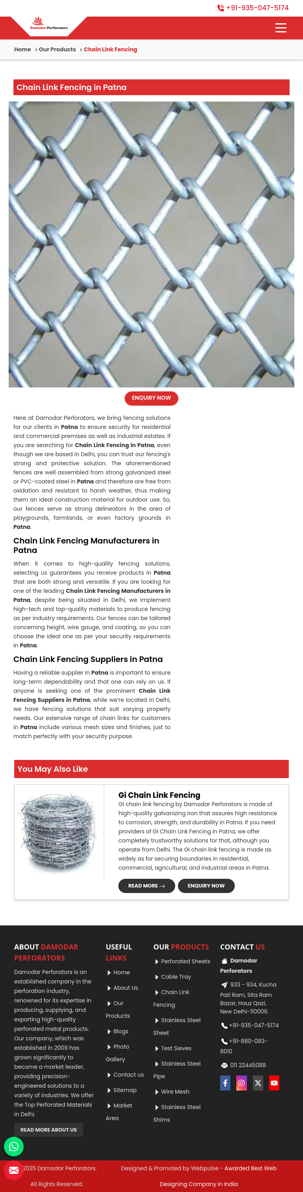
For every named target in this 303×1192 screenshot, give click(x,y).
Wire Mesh (171, 1092)
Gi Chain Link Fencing (159, 795)
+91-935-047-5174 (253, 8)
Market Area (119, 1112)
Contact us (125, 1075)
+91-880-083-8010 (243, 1045)
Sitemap (121, 1090)
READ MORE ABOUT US (49, 1130)
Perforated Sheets (181, 961)
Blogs (117, 1031)
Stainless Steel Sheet (177, 1026)
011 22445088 (243, 1066)
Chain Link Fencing (171, 998)
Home (22, 49)
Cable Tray (172, 977)
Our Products (57, 49)
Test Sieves (172, 1048)
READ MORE (146, 885)
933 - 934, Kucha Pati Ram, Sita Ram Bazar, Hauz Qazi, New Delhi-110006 (248, 997)
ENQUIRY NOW (151, 398)
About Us (122, 988)
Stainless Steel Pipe (177, 1070)
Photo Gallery (117, 1053)
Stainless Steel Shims (177, 1113)
